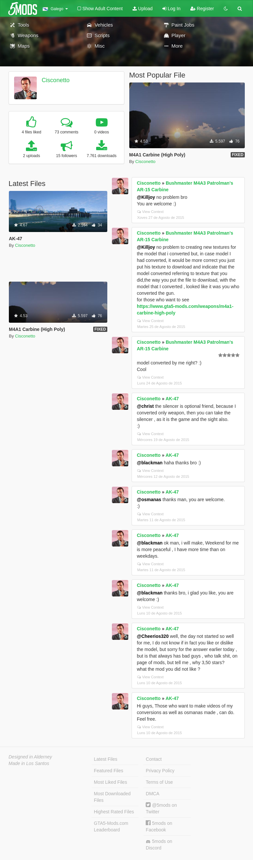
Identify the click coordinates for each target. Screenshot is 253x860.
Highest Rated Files (114, 811)
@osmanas (149, 499)
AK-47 (172, 398)
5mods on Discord (159, 844)
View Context (150, 212)
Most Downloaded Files (112, 797)
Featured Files (108, 770)
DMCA (152, 793)
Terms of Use (159, 782)
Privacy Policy (160, 770)
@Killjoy (146, 197)
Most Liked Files (110, 782)
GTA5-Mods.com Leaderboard (111, 826)
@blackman (149, 462)
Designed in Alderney (30, 756)
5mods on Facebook (159, 826)
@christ (145, 406)
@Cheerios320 (153, 636)
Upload (143, 8)
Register (202, 8)
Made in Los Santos (29, 763)
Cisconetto (56, 80)
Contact (153, 759)
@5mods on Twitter (161, 808)
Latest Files (105, 759)
